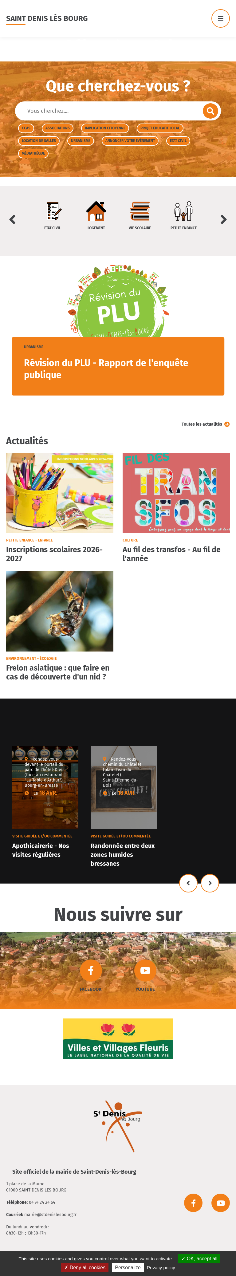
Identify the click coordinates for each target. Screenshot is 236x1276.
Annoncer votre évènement (130, 141)
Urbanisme (80, 141)
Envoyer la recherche (210, 111)
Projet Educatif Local (160, 128)
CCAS (26, 128)
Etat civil (178, 141)
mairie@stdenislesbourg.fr (50, 1214)
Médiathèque (33, 153)
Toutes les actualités (202, 424)
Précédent (188, 883)
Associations (57, 128)
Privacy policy (161, 1267)
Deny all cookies (84, 1267)
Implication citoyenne (105, 128)
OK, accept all (199, 1258)
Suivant (210, 883)
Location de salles (39, 141)
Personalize (128, 1267)
